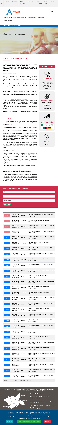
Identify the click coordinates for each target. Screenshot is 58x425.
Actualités (14, 1)
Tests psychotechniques (30, 17)
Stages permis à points (18, 17)
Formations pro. (41, 17)
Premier (6, 380)
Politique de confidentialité (47, 389)
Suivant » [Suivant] (22, 380)
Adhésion (7, 1)
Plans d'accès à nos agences (22, 390)
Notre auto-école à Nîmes (23, 3)
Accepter (9, 421)
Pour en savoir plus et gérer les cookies (29, 421)
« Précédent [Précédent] (14, 380)
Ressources (31, 1)
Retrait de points (8, 17)
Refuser (47, 421)
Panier (52, 1)
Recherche (7, 204)
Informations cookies (32, 389)
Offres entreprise (8, 20)
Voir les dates (48, 66)
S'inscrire (7, 237)
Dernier (29, 380)
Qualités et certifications (38, 390)
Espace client (46, 2)
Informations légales (19, 389)
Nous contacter (39, 2)
